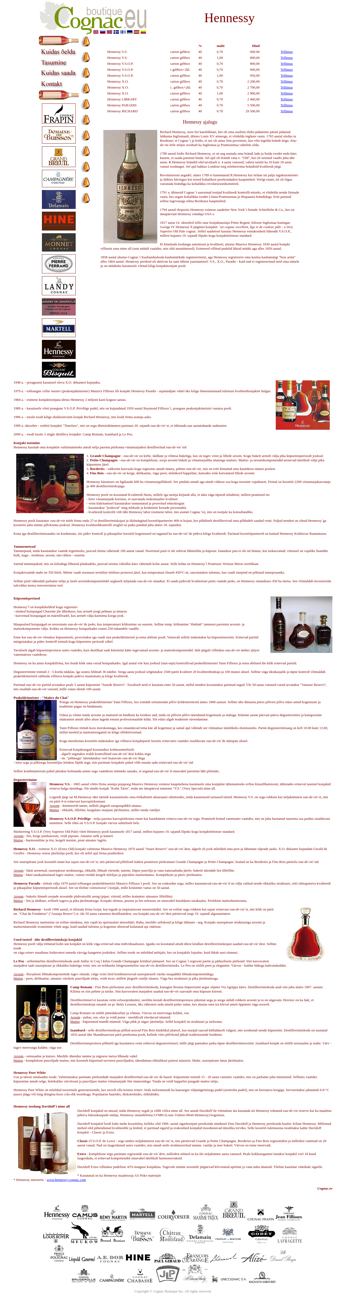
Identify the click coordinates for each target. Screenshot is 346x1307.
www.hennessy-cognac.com (66, 1180)
